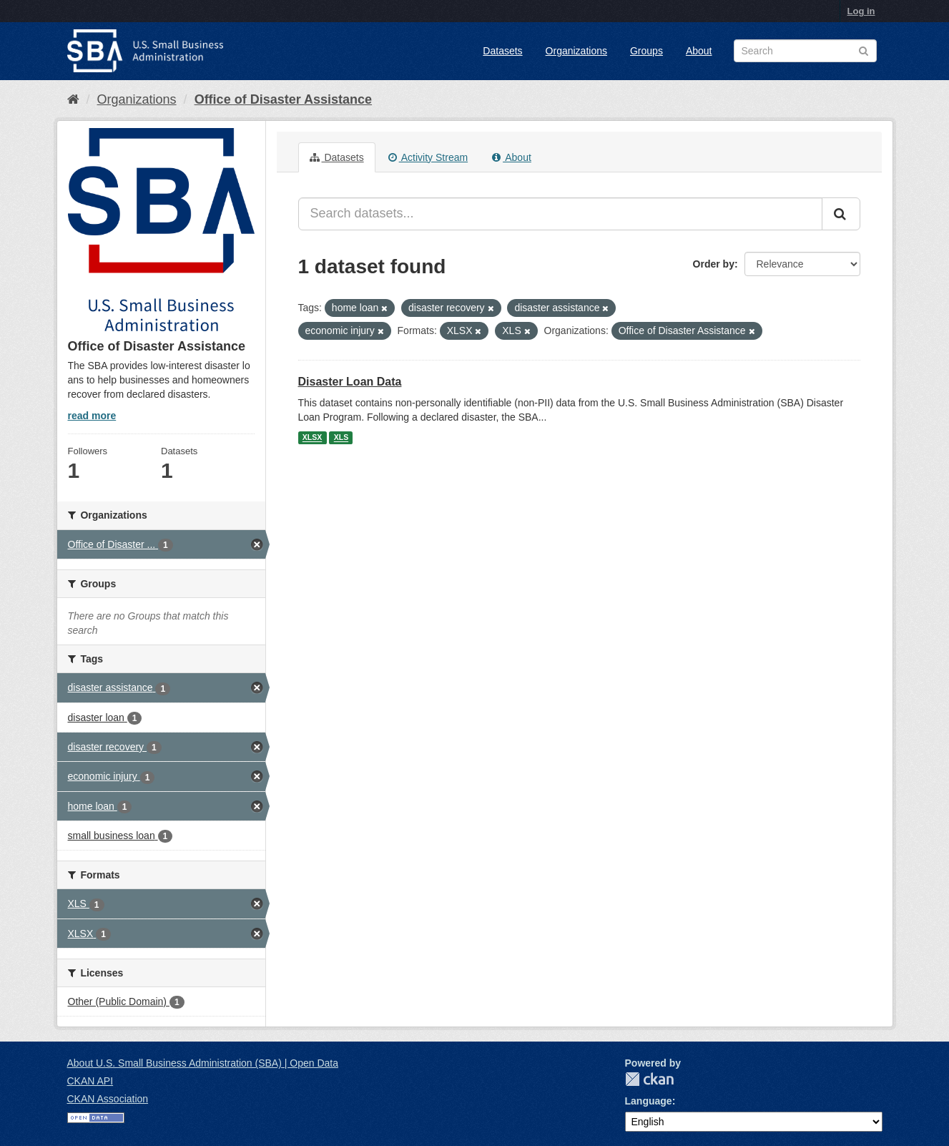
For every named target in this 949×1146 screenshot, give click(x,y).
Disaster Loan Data (350, 382)
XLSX (312, 438)
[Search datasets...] (560, 213)
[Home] (73, 99)
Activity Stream (428, 157)
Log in (861, 11)
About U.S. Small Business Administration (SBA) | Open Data (202, 1063)
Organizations (576, 51)
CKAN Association (108, 1099)
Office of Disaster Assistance (283, 99)
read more (92, 415)
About (699, 51)
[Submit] (841, 213)
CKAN (649, 1079)
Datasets (502, 51)
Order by (713, 264)
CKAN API (90, 1081)
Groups (646, 51)
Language (648, 1101)
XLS (341, 438)
